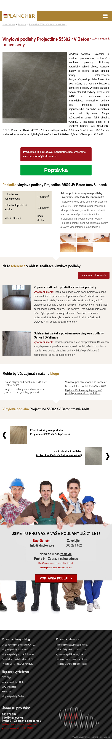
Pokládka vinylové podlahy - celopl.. (72, 663)
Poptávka (56, 170)
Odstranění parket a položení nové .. (72, 649)
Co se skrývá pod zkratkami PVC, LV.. (19, 644)
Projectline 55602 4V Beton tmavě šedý (47, 24)
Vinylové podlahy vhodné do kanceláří (86, 382)
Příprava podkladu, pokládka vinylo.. (72, 644)
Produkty (22, 24)
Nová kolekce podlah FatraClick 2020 (85, 386)
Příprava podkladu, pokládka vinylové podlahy (65, 287)
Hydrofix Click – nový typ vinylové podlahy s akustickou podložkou (83, 392)
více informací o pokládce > (85, 227)
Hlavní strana (8, 24)
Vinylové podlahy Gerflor (13, 696)
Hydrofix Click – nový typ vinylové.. (17, 663)
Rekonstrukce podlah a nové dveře (71, 658)
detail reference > (67, 321)
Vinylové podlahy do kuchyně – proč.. (18, 649)
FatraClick (6, 691)
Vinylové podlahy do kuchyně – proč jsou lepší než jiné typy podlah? (24, 391)
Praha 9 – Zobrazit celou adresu (56, 558)
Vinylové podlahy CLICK (13, 681)
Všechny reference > (94, 275)
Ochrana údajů (97, 736)
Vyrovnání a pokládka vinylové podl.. (72, 654)
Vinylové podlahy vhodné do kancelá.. (18, 654)
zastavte (66, 554)
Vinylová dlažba (9, 686)
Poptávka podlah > (56, 578)
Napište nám (41, 540)
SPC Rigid (6, 677)
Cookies (107, 736)
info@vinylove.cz (42, 545)
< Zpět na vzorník (100, 38)
